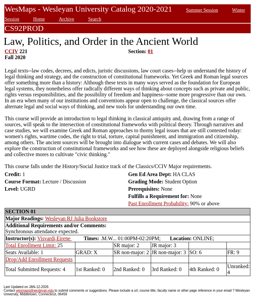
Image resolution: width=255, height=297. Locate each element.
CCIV (11, 51)
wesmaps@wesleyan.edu (35, 290)
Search (94, 19)
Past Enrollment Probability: (158, 203)
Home (39, 19)
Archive (66, 19)
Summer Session (202, 10)
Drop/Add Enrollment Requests (39, 259)
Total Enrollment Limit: (31, 245)
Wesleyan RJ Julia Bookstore (76, 218)
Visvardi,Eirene (54, 238)
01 (150, 51)
